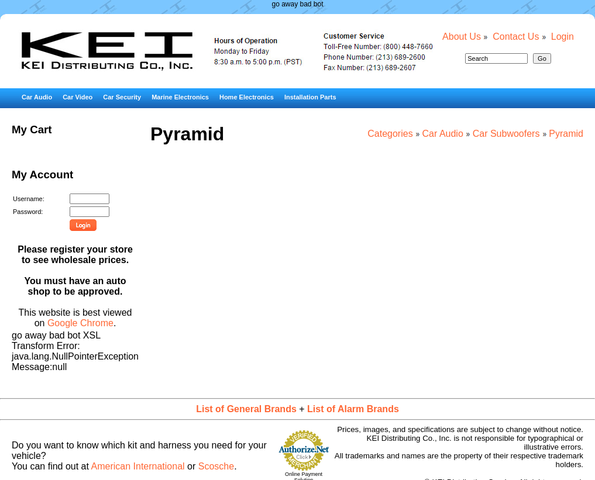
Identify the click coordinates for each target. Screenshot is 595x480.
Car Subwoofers (506, 134)
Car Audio (37, 97)
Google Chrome (80, 323)
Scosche (216, 466)
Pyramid (566, 134)
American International (138, 466)
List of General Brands (246, 409)
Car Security (122, 97)
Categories (389, 134)
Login (562, 37)
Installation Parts (310, 97)
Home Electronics (246, 97)
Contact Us (516, 37)
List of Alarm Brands (353, 409)
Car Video (77, 97)
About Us (461, 37)
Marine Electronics (180, 97)
